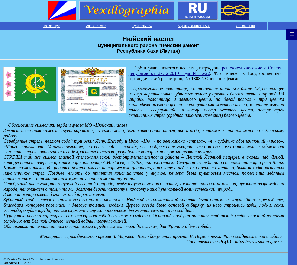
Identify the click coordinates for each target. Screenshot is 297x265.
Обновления (245, 26)
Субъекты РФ (142, 26)
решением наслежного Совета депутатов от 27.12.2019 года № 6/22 (205, 70)
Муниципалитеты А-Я (194, 26)
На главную (51, 26)
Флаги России (96, 26)
